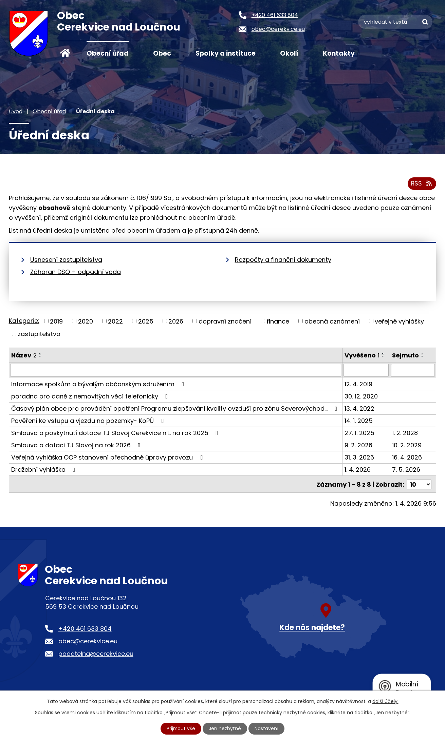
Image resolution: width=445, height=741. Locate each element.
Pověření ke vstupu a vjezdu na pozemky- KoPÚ (88, 421)
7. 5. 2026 (406, 470)
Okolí (289, 53)
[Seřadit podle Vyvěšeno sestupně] (383, 356)
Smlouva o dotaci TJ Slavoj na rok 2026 (77, 445)
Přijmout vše (181, 728)
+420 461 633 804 (85, 628)
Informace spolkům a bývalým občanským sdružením (99, 384)
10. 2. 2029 (407, 445)
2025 (145, 321)
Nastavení (267, 728)
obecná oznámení (332, 321)
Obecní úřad (108, 53)
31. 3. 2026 (359, 457)
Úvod (65, 53)
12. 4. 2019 (358, 384)
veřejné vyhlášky (399, 321)
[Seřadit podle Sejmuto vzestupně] (422, 353)
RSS (422, 184)
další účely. (385, 701)
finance (277, 321)
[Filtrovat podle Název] (175, 370)
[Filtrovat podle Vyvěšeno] (366, 370)
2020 (85, 321)
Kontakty (339, 53)
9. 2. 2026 (358, 445)
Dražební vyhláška (44, 470)
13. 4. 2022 (359, 409)
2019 (56, 321)
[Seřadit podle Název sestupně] (40, 356)
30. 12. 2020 (361, 396)
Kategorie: (24, 320)
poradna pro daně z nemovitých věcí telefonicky (91, 396)
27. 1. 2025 (359, 433)
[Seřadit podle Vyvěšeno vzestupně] (383, 353)
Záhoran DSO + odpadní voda (75, 272)
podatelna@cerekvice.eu (95, 653)
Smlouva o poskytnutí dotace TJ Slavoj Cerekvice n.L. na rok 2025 (116, 433)
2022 (115, 321)
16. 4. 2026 (407, 457)
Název (24, 355)
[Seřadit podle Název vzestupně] (40, 353)
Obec (162, 53)
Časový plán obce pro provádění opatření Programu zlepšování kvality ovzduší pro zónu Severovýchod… (175, 409)
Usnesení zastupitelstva (66, 259)
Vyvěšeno (362, 355)
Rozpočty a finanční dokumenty (283, 259)
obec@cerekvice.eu (87, 641)
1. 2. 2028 (405, 433)
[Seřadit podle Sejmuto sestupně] (422, 356)
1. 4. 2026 (358, 470)
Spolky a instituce (226, 53)
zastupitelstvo (39, 334)
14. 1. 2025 (359, 421)
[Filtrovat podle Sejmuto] (413, 370)
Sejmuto (405, 355)
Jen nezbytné (225, 728)
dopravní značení (225, 321)
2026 (175, 321)
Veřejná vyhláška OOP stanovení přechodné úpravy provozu (108, 457)
